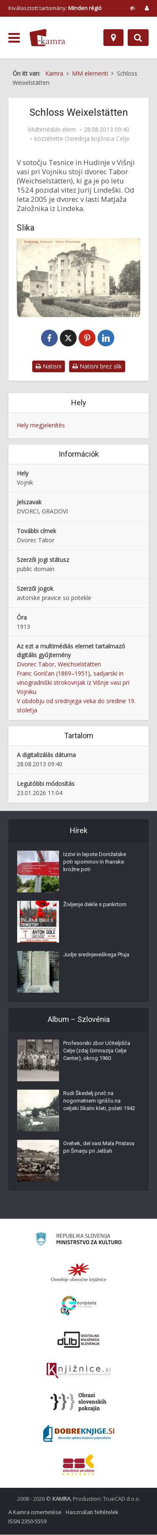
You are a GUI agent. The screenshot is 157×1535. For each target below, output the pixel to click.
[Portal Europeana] (78, 1306)
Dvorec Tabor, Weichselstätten (59, 665)
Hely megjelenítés (41, 425)
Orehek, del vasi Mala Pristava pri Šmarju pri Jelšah (98, 1147)
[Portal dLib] (79, 1339)
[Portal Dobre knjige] (78, 1434)
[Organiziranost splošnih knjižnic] (79, 1272)
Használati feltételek (92, 1512)
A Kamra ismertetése (35, 1512)
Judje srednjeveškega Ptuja (96, 955)
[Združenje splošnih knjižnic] (78, 1465)
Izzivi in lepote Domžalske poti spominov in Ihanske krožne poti (94, 862)
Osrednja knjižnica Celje (97, 138)
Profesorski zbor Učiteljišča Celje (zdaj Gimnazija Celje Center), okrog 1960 (96, 1051)
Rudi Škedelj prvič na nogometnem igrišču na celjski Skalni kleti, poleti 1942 (99, 1101)
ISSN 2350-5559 (27, 1521)
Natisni (49, 367)
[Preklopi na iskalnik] (138, 37)
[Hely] (113, 37)
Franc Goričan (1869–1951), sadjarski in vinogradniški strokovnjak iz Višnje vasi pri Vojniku (73, 683)
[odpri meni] (14, 38)
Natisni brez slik (97, 367)
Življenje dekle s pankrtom (94, 905)
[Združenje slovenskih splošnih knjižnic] (78, 1371)
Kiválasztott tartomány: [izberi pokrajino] (55, 8)
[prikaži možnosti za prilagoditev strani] (132, 8)
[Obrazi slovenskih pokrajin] (78, 1402)
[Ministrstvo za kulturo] (78, 1241)
